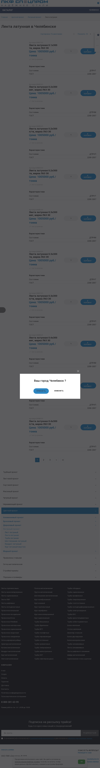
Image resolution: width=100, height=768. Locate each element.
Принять (41, 391)
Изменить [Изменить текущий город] (59, 391)
